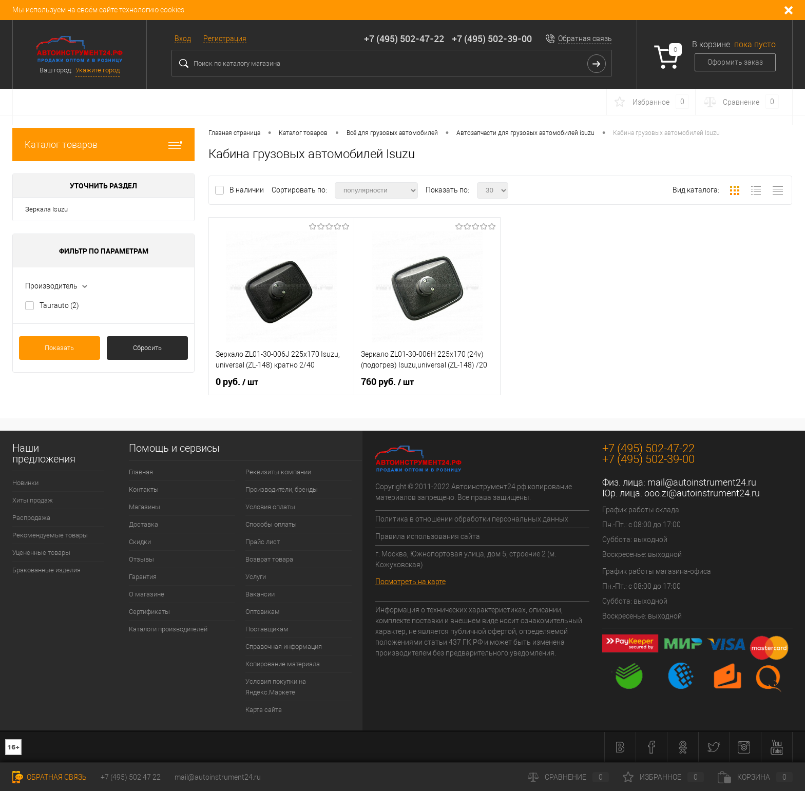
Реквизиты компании (278, 472)
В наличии (247, 190)
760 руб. (387, 382)
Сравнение (568, 777)
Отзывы (141, 559)
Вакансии (260, 594)
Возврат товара (269, 559)
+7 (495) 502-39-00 (492, 38)
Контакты (144, 489)
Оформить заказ (735, 62)
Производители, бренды (281, 489)
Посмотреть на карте (410, 581)
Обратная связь (585, 38)
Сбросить (147, 348)
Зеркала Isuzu (46, 209)
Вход (183, 38)
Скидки (140, 542)
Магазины (144, 507)
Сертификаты (149, 611)
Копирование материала (282, 664)
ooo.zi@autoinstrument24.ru (702, 493)
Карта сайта (263, 709)
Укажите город (97, 70)
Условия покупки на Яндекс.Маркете (275, 687)
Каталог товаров (103, 144)
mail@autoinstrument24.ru (701, 482)
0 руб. (237, 382)
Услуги (255, 577)
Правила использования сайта (427, 536)
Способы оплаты (271, 524)
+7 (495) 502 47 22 (131, 777)
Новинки (25, 483)
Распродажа (31, 518)
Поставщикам (267, 629)
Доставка (143, 524)
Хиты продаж (32, 500)
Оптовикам (262, 611)
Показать (59, 348)
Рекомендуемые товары (50, 535)
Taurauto (59, 305)
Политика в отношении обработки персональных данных (471, 519)
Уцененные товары (41, 552)
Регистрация (224, 38)
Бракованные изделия (46, 570)
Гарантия (143, 577)
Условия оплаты (270, 507)
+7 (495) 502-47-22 (404, 38)
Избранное (663, 777)
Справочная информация (283, 646)
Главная (141, 472)
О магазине (146, 594)
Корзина (755, 777)
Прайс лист (262, 542)
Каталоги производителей (168, 629)
